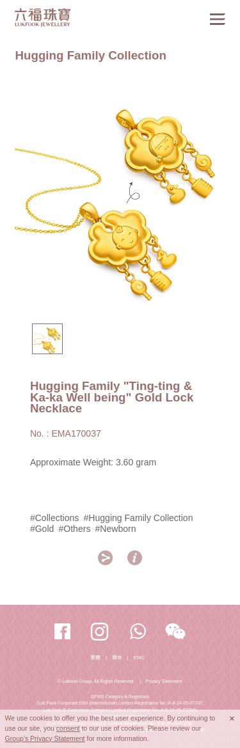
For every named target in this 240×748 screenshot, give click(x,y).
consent (68, 728)
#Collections (54, 518)
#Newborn (115, 529)
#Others (74, 529)
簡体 (117, 657)
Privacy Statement (164, 681)
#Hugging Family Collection (138, 518)
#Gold (42, 529)
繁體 (95, 657)
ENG (139, 657)
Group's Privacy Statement (45, 738)
